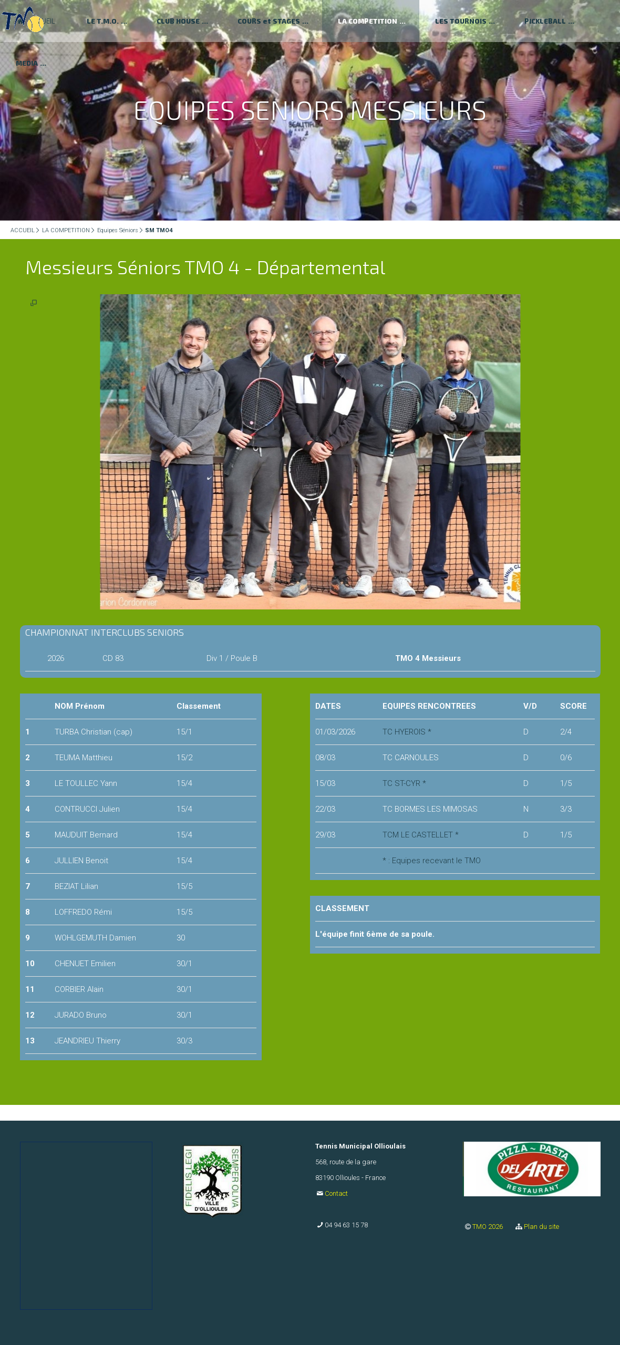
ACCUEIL (23, 230)
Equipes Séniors (117, 230)
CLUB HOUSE (178, 21)
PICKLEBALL (545, 21)
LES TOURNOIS (461, 21)
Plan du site (541, 1226)
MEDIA (27, 63)
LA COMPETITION (367, 21)
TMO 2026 (488, 1226)
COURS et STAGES (268, 21)
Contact (336, 1193)
